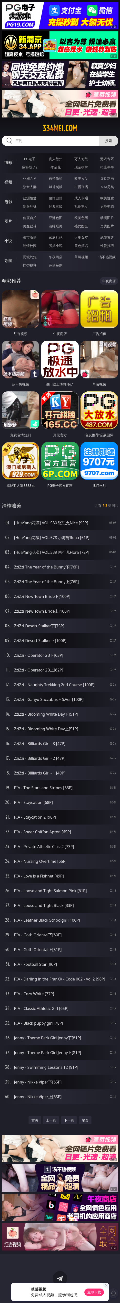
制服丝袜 (30, 206)
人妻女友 (81, 237)
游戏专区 (107, 158)
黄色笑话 (81, 245)
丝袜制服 (55, 186)
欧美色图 (81, 217)
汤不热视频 (107, 257)
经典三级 (55, 206)
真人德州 (55, 158)
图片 (8, 221)
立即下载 (94, 1292)
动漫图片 (107, 217)
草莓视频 (81, 257)
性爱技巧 (107, 245)
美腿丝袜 (30, 226)
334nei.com (59, 128)
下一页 (69, 1120)
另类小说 (55, 245)
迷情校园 (30, 245)
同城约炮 (30, 257)
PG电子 (29, 158)
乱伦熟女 (81, 206)
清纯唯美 (55, 226)
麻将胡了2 (30, 167)
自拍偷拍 (55, 178)
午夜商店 (55, 257)
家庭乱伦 (55, 237)
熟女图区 (81, 226)
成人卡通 (81, 198)
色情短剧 (55, 265)
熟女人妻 (30, 186)
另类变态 (107, 206)
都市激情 (30, 237)
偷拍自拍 (55, 198)
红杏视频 (30, 265)
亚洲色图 (55, 217)
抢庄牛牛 (107, 167)
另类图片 (107, 226)
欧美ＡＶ (81, 178)
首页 (34, 1120)
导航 (8, 260)
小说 (8, 241)
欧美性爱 (107, 198)
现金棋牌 (81, 167)
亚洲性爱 (30, 198)
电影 (8, 201)
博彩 (8, 162)
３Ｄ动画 (107, 178)
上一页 (51, 1120)
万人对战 (81, 158)
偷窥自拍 (30, 217)
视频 (8, 182)
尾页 (85, 1120)
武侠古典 (107, 237)
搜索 (108, 140)
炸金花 (55, 167)
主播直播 (81, 186)
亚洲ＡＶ (30, 178)
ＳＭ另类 (107, 186)
